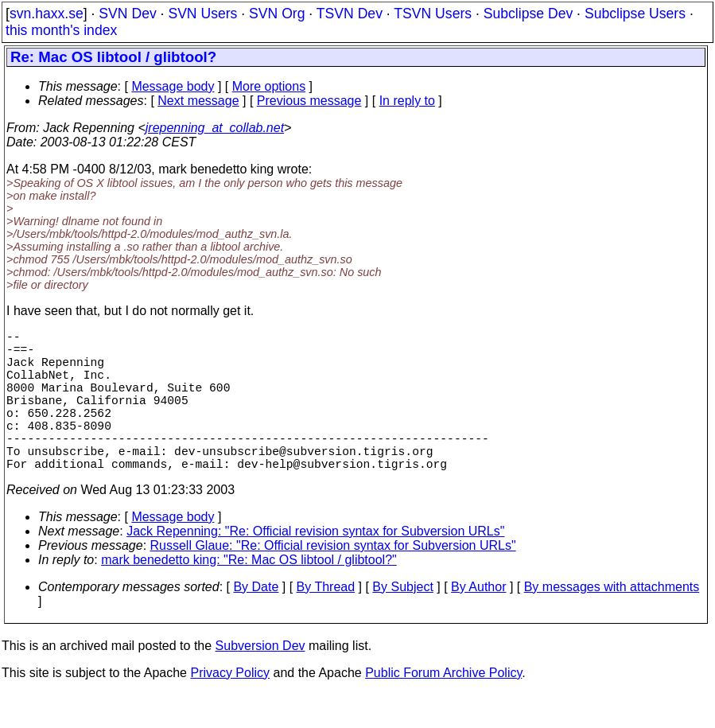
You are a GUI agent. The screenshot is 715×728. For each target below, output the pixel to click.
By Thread (326, 622)
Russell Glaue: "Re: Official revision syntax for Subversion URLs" (333, 580)
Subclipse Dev (528, 13)
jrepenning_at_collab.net (215, 127)
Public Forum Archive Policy (443, 707)
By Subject (402, 622)
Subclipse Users (635, 13)
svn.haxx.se (47, 13)
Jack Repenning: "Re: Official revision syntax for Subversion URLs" (315, 566)
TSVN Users (433, 13)
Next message (198, 100)
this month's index (61, 30)
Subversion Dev (260, 680)
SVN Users (202, 13)
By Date (255, 622)
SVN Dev (127, 13)
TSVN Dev (350, 13)
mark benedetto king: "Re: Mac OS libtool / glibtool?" (249, 594)
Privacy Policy (230, 707)
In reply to (407, 100)
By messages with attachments (612, 622)
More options (269, 86)
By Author (478, 622)
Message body (172, 86)
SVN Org (277, 13)
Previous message (309, 100)
